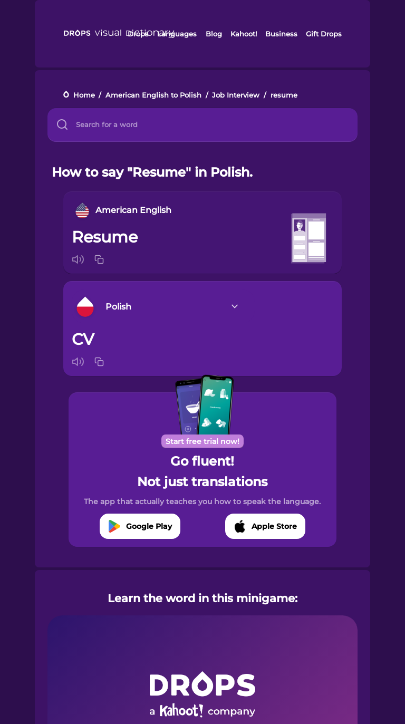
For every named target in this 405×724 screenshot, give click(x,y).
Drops (138, 34)
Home (84, 95)
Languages (177, 34)
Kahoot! (243, 34)
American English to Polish (153, 95)
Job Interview (235, 95)
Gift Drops (324, 34)
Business (281, 34)
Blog (214, 34)
